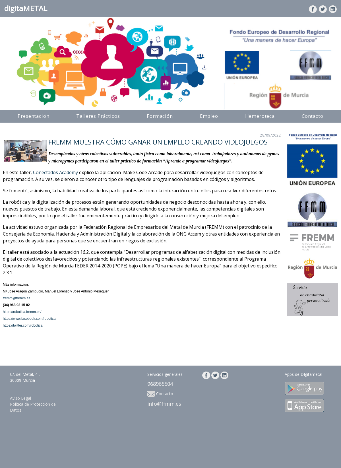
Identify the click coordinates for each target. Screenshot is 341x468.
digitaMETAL (25, 8)
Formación (160, 116)
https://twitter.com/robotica (22, 325)
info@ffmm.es (164, 403)
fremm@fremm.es (16, 298)
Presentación (33, 116)
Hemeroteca (260, 116)
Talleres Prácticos (98, 116)
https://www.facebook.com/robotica (29, 319)
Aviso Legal (20, 398)
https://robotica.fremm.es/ (22, 312)
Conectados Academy (55, 172)
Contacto (312, 116)
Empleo (209, 116)
